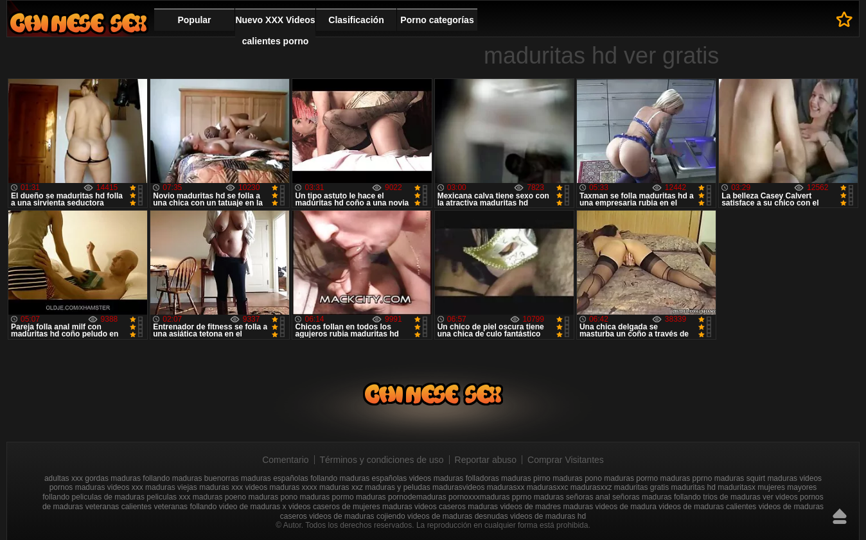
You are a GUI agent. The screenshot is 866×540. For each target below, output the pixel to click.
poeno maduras (251, 496)
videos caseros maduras (456, 506)
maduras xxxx (293, 487)
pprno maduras (538, 496)
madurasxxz (591, 487)
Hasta (840, 516)
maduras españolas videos (386, 478)
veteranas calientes (118, 506)
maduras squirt (739, 478)
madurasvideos (458, 487)
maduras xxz (341, 487)
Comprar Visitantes (565, 460)
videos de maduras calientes (707, 506)
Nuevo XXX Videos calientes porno (275, 30)
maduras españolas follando (289, 478)
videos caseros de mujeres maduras (350, 506)
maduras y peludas (397, 487)
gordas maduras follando (127, 478)
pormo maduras (359, 496)
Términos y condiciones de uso (382, 460)
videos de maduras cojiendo (357, 516)
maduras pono (577, 478)
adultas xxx (63, 478)
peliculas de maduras (108, 496)
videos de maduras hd (548, 516)
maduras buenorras (205, 478)
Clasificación (356, 20)
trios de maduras (731, 496)
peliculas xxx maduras (184, 496)
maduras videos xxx (109, 487)
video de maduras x (253, 506)
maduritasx (737, 487)
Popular (194, 20)
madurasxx (506, 487)
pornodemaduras (417, 496)
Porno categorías (436, 20)
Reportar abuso (486, 460)
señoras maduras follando (656, 496)
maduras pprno (686, 478)
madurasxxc (548, 487)
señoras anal (588, 496)
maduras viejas (171, 487)
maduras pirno (526, 478)
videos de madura (626, 506)
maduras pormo (631, 478)
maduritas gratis (641, 487)
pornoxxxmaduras (478, 496)
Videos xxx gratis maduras (78, 23)
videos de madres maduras (546, 506)
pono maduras (305, 496)
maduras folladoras (466, 478)
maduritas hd (693, 487)
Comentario (285, 460)
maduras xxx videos (233, 487)
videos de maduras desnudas (457, 516)
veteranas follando (185, 506)
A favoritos (844, 19)
